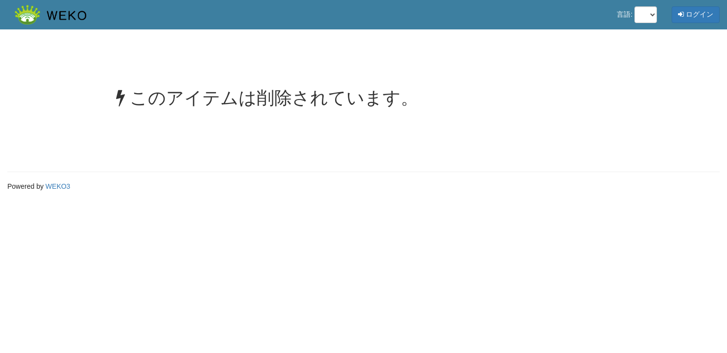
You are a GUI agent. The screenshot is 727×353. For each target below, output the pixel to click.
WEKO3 (58, 186)
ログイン (695, 14)
